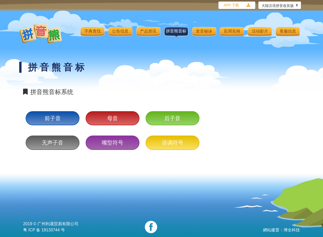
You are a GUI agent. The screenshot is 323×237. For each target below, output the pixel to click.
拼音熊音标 (176, 31)
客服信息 (288, 31)
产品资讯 (148, 31)
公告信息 (120, 31)
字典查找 (92, 31)
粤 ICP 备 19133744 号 (44, 230)
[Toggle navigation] (73, 33)
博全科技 (292, 230)
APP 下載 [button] (231, 5)
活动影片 (260, 31)
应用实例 (232, 31)
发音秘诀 (204, 31)
